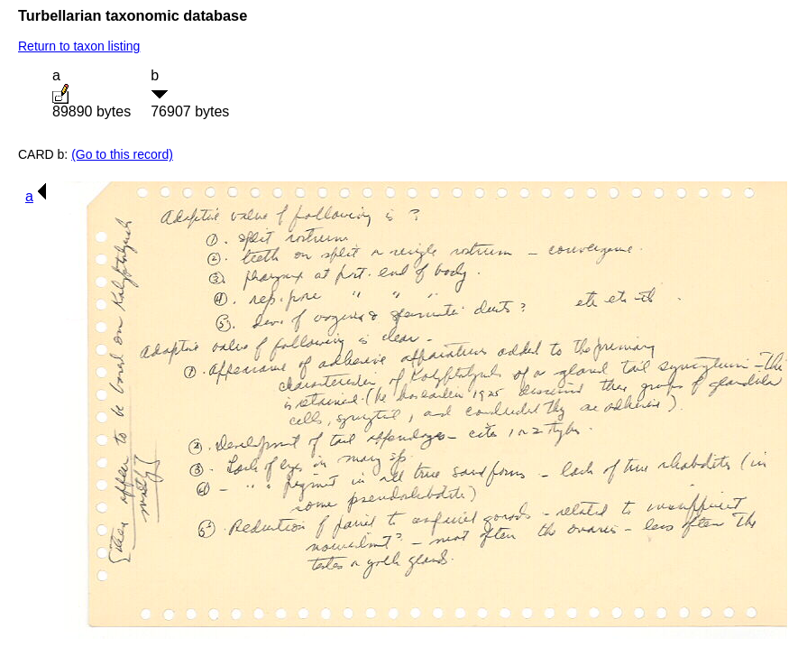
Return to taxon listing (79, 46)
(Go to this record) (122, 154)
